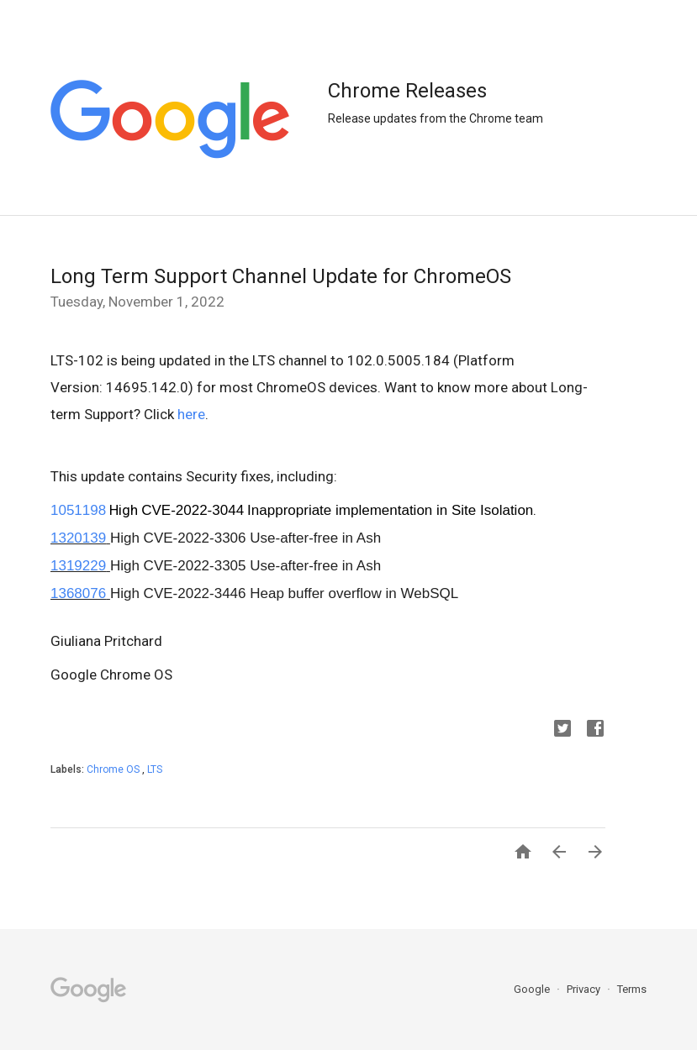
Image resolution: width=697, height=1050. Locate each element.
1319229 (78, 566)
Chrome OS (114, 769)
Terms (632, 989)
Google (533, 989)
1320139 (78, 538)
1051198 (78, 510)
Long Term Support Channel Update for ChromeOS (280, 276)
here (191, 414)
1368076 (78, 593)
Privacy (585, 989)
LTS (154, 769)
